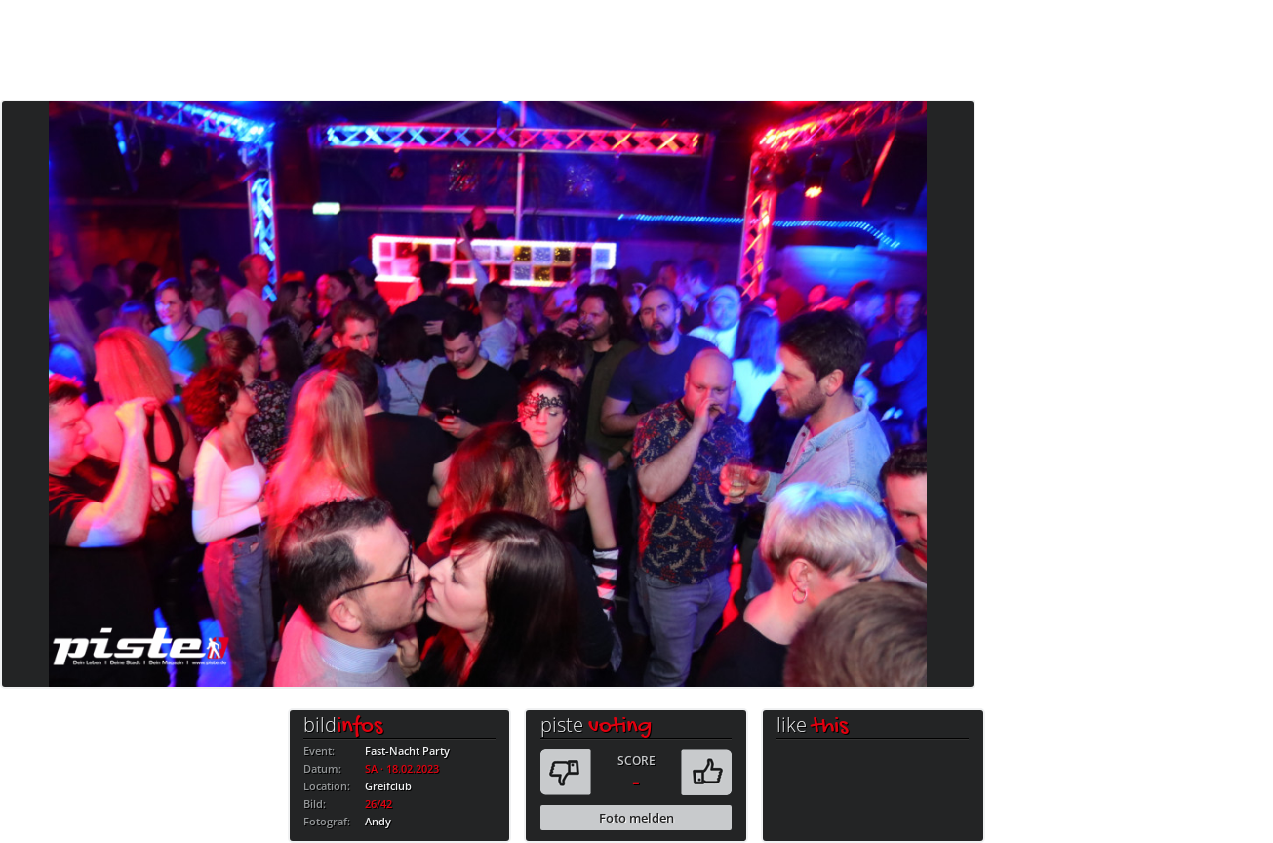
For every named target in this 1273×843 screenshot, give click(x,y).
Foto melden (636, 817)
